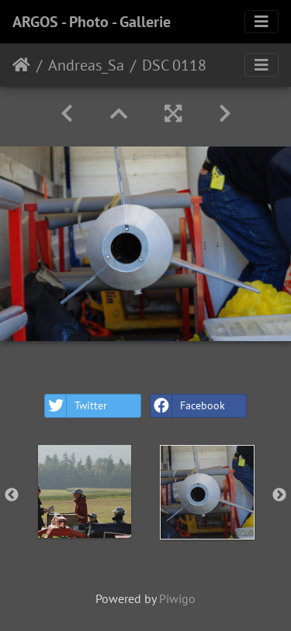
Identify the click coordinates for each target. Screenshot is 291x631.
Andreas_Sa (86, 65)
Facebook (188, 406)
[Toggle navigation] (261, 21)
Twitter (76, 406)
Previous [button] (11, 495)
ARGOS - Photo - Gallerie (91, 22)
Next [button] (279, 495)
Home (21, 65)
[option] (84, 491)
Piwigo (177, 598)
